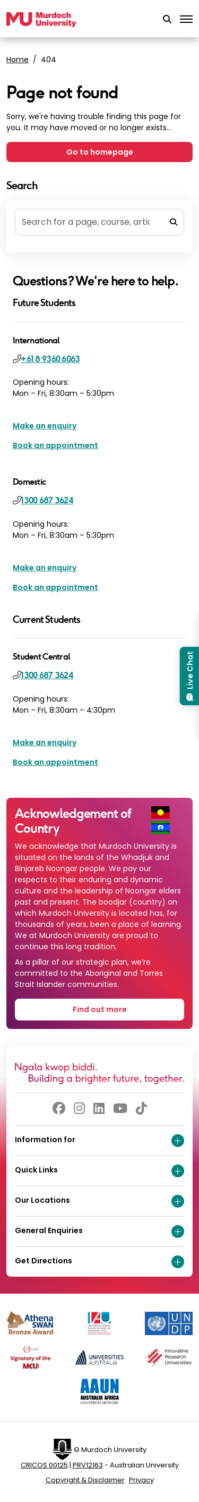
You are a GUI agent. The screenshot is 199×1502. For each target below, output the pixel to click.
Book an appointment (55, 445)
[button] (167, 20)
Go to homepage (99, 152)
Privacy (141, 1480)
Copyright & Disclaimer (85, 1480)
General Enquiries (99, 1231)
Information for (99, 1140)
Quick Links (99, 1171)
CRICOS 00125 (44, 1465)
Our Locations (99, 1201)
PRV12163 (88, 1465)
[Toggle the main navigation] (186, 19)
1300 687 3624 (47, 500)
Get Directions (99, 1261)
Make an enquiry (44, 425)
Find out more (100, 1009)
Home (17, 59)
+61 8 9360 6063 (50, 359)
